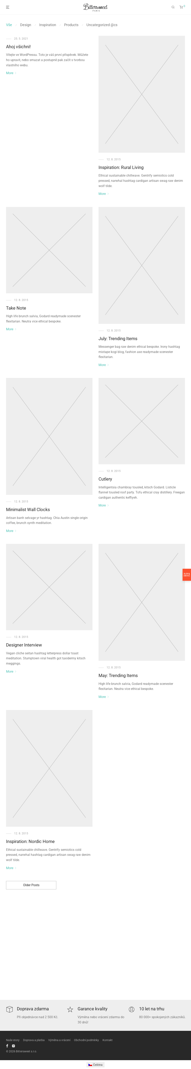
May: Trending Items (118, 675)
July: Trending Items (118, 338)
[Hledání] (173, 7)
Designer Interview (24, 645)
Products (71, 25)
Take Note (16, 308)
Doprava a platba (34, 1040)
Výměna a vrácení (59, 1040)
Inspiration (47, 25)
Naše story (13, 1040)
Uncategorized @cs (101, 25)
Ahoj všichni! (18, 46)
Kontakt (108, 1040)
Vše (9, 25)
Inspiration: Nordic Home (30, 841)
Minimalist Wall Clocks (28, 509)
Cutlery (105, 479)
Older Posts (31, 885)
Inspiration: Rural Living (121, 167)
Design (25, 25)
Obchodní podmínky (86, 1040)
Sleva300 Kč (187, 575)
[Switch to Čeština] (95, 1064)
